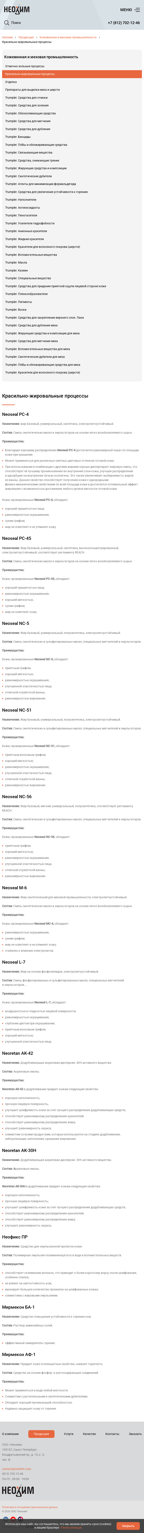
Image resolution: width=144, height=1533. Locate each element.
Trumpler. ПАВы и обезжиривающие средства (36, 144)
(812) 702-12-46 (12, 1473)
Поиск (16, 23)
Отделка (11, 82)
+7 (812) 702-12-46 (124, 23)
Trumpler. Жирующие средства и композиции (36, 168)
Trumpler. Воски (15, 309)
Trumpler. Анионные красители (26, 231)
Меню (126, 10)
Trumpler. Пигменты (18, 302)
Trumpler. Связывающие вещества (28, 152)
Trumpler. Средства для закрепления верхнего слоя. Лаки (44, 317)
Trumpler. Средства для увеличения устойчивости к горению (46, 192)
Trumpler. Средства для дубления (27, 129)
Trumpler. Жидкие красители (24, 239)
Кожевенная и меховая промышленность (68, 37)
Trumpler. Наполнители (20, 199)
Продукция (26, 37)
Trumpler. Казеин (16, 270)
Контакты (112, 1434)
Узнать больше (71, 1527)
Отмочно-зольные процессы (24, 66)
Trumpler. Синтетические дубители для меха (35, 356)
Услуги (68, 1434)
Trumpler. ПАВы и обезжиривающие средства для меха (42, 364)
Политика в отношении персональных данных (30, 1507)
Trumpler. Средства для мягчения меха (31, 341)
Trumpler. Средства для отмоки (26, 97)
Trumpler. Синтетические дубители (28, 176)
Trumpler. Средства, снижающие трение (32, 160)
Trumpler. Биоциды (18, 136)
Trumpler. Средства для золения (27, 105)
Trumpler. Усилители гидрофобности (29, 223)
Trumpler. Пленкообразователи (26, 294)
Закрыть (128, 1526)
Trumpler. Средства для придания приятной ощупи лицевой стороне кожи (55, 286)
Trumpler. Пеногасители (21, 215)
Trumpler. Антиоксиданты (22, 207)
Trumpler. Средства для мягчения (28, 121)
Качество (89, 1434)
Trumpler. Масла (16, 262)
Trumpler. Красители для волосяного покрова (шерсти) (42, 246)
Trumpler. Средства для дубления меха (31, 325)
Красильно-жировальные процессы (30, 74)
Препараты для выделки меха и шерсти (32, 89)
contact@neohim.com (16, 1469)
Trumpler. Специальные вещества (28, 278)
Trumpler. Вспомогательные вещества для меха (37, 349)
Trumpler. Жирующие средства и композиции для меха (42, 333)
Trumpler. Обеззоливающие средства (30, 113)
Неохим (7, 37)
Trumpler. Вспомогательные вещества (31, 254)
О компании (10, 1434)
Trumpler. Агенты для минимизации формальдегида (40, 184)
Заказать (135, 1434)
